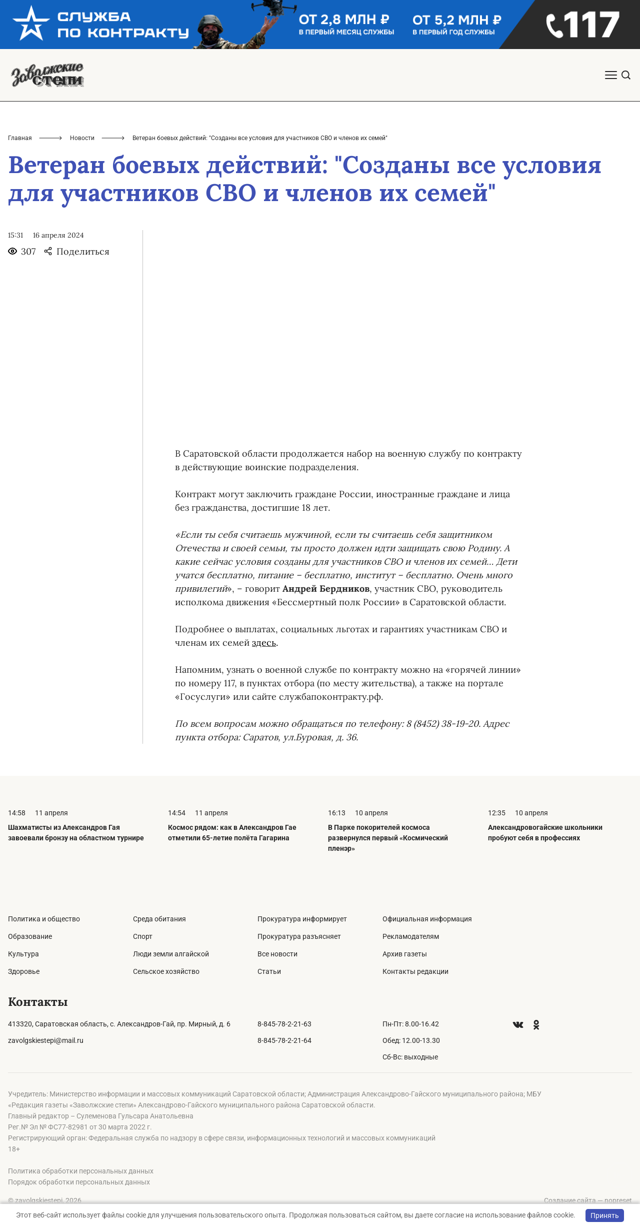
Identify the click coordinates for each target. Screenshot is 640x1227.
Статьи (269, 971)
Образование (30, 936)
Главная (20, 138)
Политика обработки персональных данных (81, 1171)
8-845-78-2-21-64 (285, 1040)
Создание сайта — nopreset (588, 1200)
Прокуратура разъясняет (299, 936)
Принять (604, 1215)
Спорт (142, 936)
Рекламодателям (410, 936)
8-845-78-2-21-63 (285, 1024)
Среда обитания (159, 919)
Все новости (278, 954)
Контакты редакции (415, 971)
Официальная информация (427, 919)
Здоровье (24, 971)
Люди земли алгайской (171, 954)
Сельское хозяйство (166, 971)
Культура (23, 954)
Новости (82, 138)
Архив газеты (404, 954)
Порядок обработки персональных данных (79, 1182)
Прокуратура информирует (302, 919)
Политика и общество (44, 919)
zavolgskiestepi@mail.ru (46, 1040)
